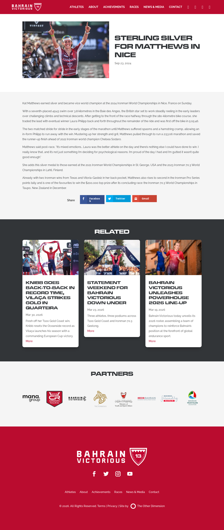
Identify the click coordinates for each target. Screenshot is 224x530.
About (93, 7)
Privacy (112, 506)
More (29, 341)
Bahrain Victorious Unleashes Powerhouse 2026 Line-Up (169, 293)
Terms (101, 506)
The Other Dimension (148, 506)
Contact (175, 7)
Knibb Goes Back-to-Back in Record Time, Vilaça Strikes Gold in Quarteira (50, 295)
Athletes (77, 7)
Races (134, 7)
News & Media (154, 7)
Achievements (114, 7)
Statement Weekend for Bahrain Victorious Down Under (107, 293)
